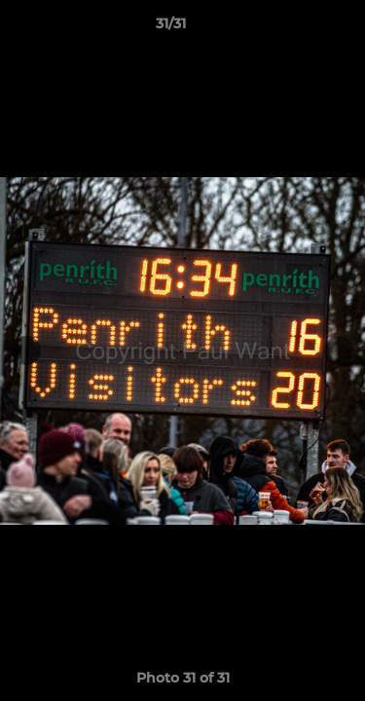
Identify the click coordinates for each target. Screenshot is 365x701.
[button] (295, 28)
